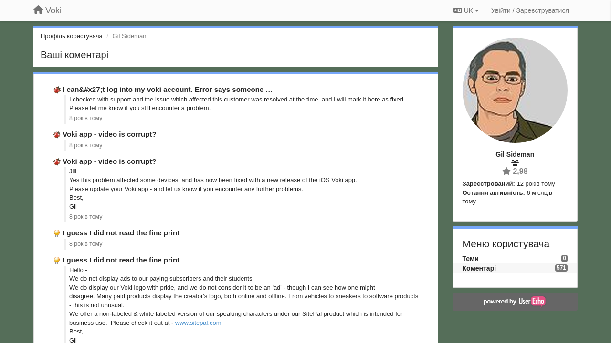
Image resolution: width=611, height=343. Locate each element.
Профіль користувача (72, 36)
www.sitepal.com (198, 322)
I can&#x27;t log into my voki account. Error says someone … (168, 89)
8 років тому (85, 118)
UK (466, 10)
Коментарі (479, 268)
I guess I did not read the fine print (121, 233)
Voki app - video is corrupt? (109, 134)
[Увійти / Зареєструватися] (530, 10)
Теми (471, 258)
